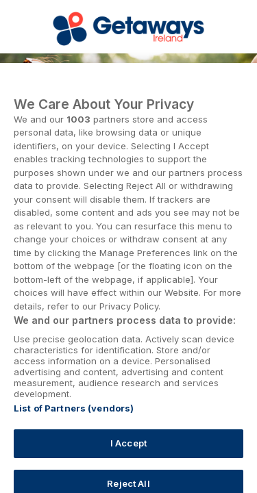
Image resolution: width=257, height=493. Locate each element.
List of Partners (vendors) (74, 414)
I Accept (128, 449)
